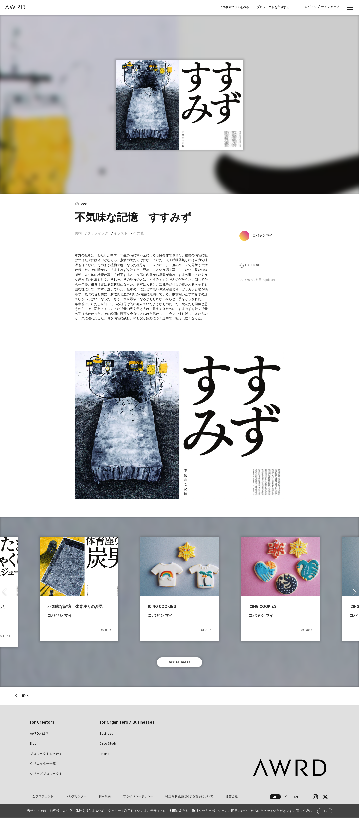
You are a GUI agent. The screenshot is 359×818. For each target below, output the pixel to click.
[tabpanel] (179, 104)
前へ (25, 697)
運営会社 (205, 798)
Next (355, 592)
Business (106, 735)
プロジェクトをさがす (46, 755)
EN (295, 798)
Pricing (104, 755)
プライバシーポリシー (121, 798)
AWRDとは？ (39, 735)
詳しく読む (304, 811)
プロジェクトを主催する (273, 7)
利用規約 (93, 798)
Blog (33, 745)
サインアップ (330, 7)
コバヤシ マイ (264, 236)
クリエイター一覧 (43, 765)
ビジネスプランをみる (234, 7)
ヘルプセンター (68, 798)
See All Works (180, 663)
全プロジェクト (40, 798)
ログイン (311, 7)
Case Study (108, 745)
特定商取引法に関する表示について (167, 798)
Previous (4, 592)
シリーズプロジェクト (46, 775)
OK (324, 811)
